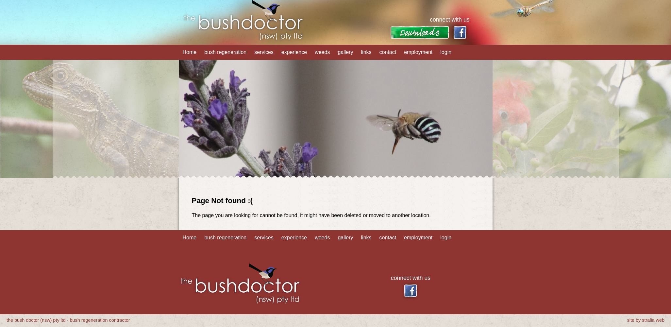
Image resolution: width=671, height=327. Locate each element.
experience (294, 52)
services (264, 52)
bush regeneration (225, 52)
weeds (322, 52)
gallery (345, 52)
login (445, 52)
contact (387, 52)
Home (190, 52)
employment (418, 52)
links (366, 52)
